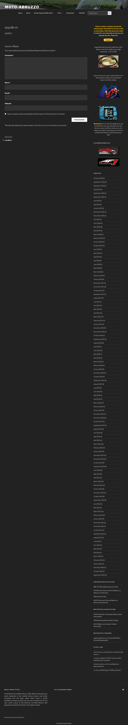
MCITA (96, 624)
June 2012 (97, 504)
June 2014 (97, 433)
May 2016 (97, 354)
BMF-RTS (97, 587)
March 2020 (98, 234)
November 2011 (99, 526)
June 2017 (97, 305)
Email (7, 93)
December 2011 (99, 522)
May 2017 (97, 309)
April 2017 (97, 313)
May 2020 (97, 227)
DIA (95, 590)
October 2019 (98, 245)
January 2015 (98, 410)
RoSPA (96, 600)
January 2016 (98, 369)
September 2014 (99, 425)
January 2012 (98, 519)
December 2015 (99, 373)
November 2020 (99, 216)
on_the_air (97, 670)
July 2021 (97, 201)
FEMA (96, 614)
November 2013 (99, 459)
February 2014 (98, 448)
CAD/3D (82, 13)
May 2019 (97, 253)
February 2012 (98, 515)
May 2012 (97, 507)
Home (20, 13)
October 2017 (98, 290)
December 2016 (99, 328)
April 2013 (97, 478)
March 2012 (97, 511)
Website (8, 104)
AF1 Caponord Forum (63, 689)
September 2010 (99, 575)
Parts (60, 13)
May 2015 (97, 395)
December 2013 (99, 455)
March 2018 (98, 272)
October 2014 (98, 421)
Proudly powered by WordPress (14, 717)
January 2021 (98, 208)
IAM (95, 596)
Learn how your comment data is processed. (50, 125)
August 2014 (98, 429)
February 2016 (98, 365)
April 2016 (97, 358)
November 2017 (99, 287)
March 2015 (98, 403)
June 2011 (97, 545)
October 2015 (98, 377)
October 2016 (98, 335)
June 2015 (97, 391)
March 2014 (98, 444)
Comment (9, 55)
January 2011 (98, 564)
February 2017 (98, 320)
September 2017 (99, 294)
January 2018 (98, 279)
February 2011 (98, 560)
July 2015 (97, 388)
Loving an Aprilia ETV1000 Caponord (106, 658)
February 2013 (98, 485)
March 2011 (97, 556)
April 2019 (97, 257)
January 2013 (98, 489)
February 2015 (98, 406)
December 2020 (99, 212)
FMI (95, 620)
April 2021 (97, 204)
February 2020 (98, 238)
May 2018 (97, 268)
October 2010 (98, 571)
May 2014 (97, 436)
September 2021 (99, 197)
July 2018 (97, 260)
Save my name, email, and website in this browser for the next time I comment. (36, 114)
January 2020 (98, 242)
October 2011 (98, 530)
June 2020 (97, 223)
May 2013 (97, 474)
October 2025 (98, 178)
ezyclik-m (8, 33)
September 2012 (99, 500)
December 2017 (99, 283)
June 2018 (97, 264)
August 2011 (98, 537)
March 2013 (98, 481)
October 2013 (98, 463)
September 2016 (99, 339)
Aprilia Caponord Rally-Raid (44, 13)
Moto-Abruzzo (22, 7)
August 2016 (98, 343)
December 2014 (99, 414)
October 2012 (98, 496)
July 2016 (97, 346)
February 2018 (98, 275)
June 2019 (97, 249)
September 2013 (99, 466)
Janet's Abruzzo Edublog (101, 652)
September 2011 (99, 534)
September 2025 (99, 182)
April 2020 (97, 230)
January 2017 (98, 324)
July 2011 (97, 541)
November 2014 (99, 418)
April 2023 (97, 189)
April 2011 (97, 552)
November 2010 (99, 567)
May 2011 (97, 549)
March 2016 (98, 361)
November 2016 (99, 332)
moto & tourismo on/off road (103, 664)
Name (7, 83)
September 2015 (99, 380)
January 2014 (98, 451)
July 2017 (97, 302)
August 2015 (98, 384)
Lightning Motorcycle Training (103, 638)
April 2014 (97, 440)
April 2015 (97, 399)
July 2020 (97, 219)
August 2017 (98, 298)
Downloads (71, 13)
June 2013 (97, 470)
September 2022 (99, 193)
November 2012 (99, 493)
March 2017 (97, 317)
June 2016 (97, 350)
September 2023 (99, 186)
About (28, 13)
